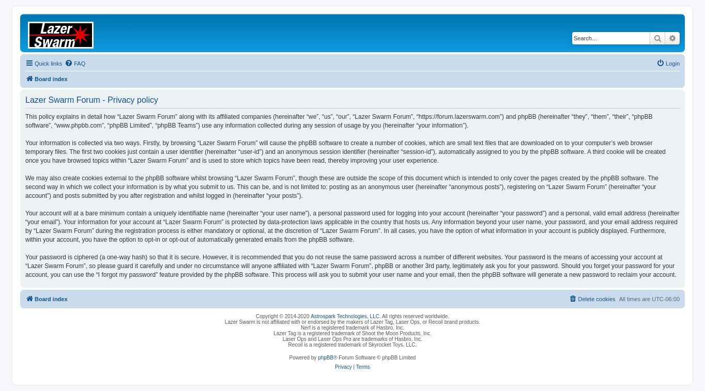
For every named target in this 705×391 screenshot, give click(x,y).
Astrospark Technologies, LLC (345, 316)
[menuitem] (75, 63)
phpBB (325, 358)
